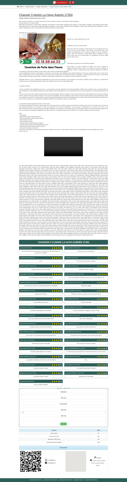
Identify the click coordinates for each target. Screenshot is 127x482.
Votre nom (63, 398)
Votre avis (63, 415)
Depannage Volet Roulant (65, 479)
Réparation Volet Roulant (91, 479)
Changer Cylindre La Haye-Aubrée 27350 (63, 146)
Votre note (63, 409)
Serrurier (97, 458)
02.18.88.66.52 (60, 2)
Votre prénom (63, 404)
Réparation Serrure (78, 479)
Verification (63, 392)
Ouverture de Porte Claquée (50, 479)
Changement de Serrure (36, 479)
